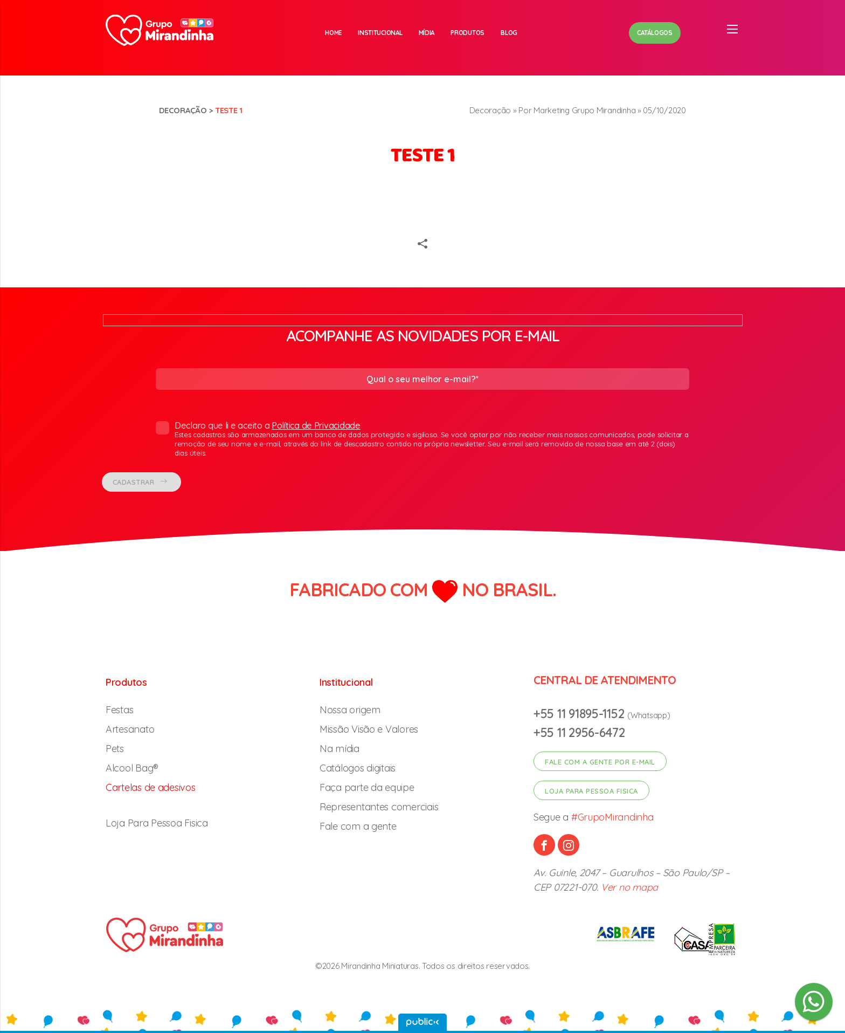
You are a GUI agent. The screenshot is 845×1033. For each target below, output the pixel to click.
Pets (115, 748)
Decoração (183, 110)
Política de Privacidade (316, 425)
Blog (509, 33)
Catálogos (655, 33)
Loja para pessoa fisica (591, 791)
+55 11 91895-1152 (580, 713)
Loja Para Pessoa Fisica (157, 823)
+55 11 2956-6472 (579, 732)
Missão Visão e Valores (369, 729)
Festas (119, 710)
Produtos (467, 33)
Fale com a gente (358, 826)
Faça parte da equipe (367, 787)
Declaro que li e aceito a (422, 439)
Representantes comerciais (379, 807)
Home (333, 33)
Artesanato (130, 729)
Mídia (427, 33)
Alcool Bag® (132, 768)
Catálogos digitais (358, 768)
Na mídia (339, 748)
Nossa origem (350, 710)
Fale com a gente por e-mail (600, 761)
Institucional (380, 33)
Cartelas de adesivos (151, 787)
